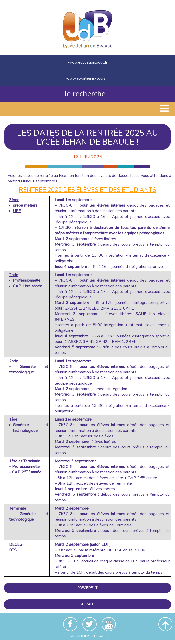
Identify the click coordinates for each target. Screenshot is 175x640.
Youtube (109, 624)
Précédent (88, 587)
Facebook (70, 624)
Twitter (89, 624)
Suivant (87, 604)
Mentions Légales (90, 636)
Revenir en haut (165, 624)
